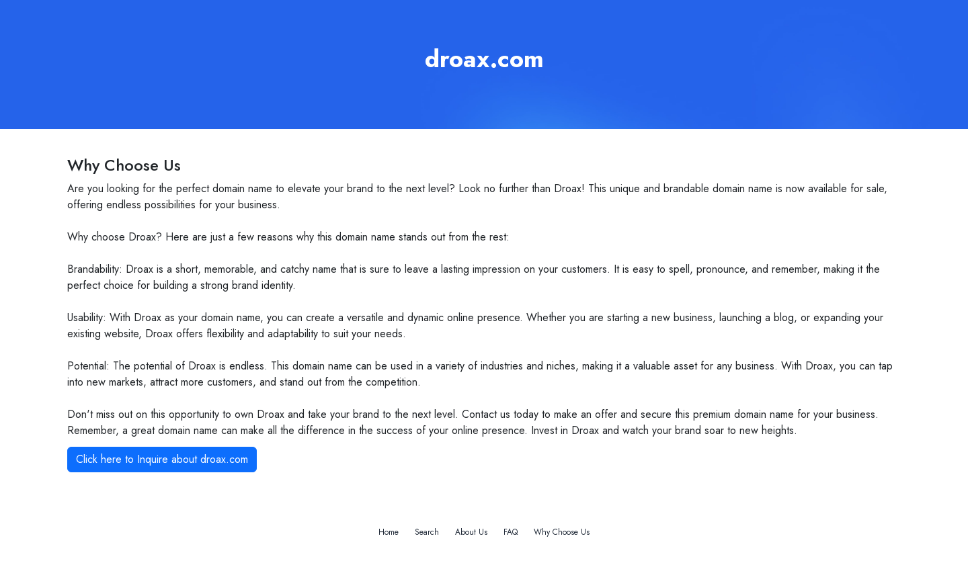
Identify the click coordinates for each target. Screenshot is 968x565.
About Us (471, 532)
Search (427, 532)
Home (388, 532)
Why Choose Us (562, 532)
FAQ (510, 532)
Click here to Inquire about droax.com (162, 459)
